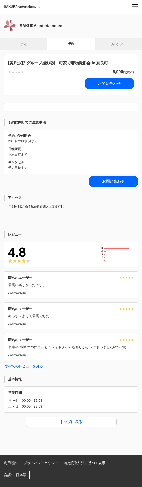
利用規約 (11, 463)
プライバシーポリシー (41, 463)
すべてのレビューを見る (24, 366)
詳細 (24, 44)
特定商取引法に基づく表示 (84, 463)
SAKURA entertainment (22, 6)
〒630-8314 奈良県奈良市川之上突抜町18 (36, 206)
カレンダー (118, 44)
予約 (71, 44)
